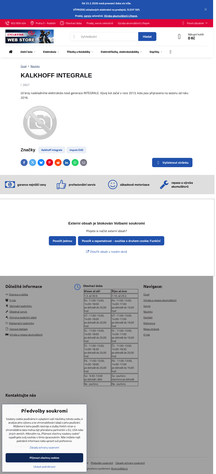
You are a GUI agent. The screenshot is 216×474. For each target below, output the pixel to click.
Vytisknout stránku (172, 162)
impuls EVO (76, 150)
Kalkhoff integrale (51, 150)
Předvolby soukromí (102, 463)
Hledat (147, 36)
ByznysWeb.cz (119, 468)
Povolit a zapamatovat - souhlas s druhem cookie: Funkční (121, 240)
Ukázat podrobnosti (44, 466)
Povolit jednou (62, 240)
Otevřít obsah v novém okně (106, 251)
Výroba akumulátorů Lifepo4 (120, 16)
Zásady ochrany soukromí (130, 463)
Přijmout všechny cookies (44, 458)
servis (87, 16)
